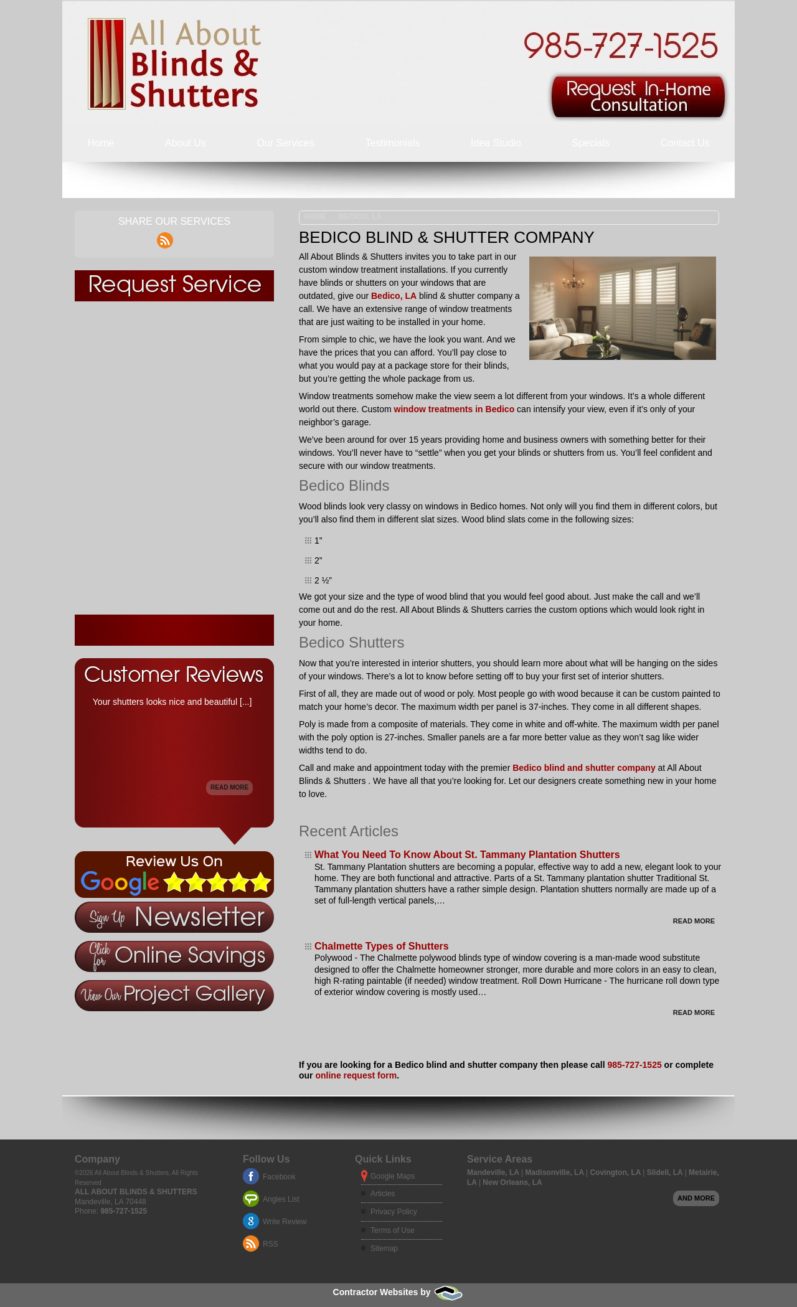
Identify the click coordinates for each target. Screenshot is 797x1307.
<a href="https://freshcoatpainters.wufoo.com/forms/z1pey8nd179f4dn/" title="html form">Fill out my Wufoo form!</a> (174, 458)
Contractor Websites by (399, 1292)
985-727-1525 (635, 1065)
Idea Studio (496, 143)
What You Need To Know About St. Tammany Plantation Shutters (467, 854)
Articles (382, 1193)
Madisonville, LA (555, 1172)
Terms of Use (392, 1230)
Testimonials (392, 143)
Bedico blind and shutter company (583, 768)
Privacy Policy (393, 1211)
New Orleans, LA (512, 1182)
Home (101, 143)
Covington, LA (616, 1172)
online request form (356, 1075)
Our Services (285, 143)
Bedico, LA (360, 216)
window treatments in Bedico (454, 409)
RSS (270, 1244)
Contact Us (685, 143)
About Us (185, 143)
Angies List (281, 1199)
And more (696, 1198)
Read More (694, 921)
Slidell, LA (666, 1172)
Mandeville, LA (494, 1172)
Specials (591, 143)
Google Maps (392, 1176)
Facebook (279, 1177)
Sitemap (384, 1248)
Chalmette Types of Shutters (381, 946)
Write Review (284, 1221)
